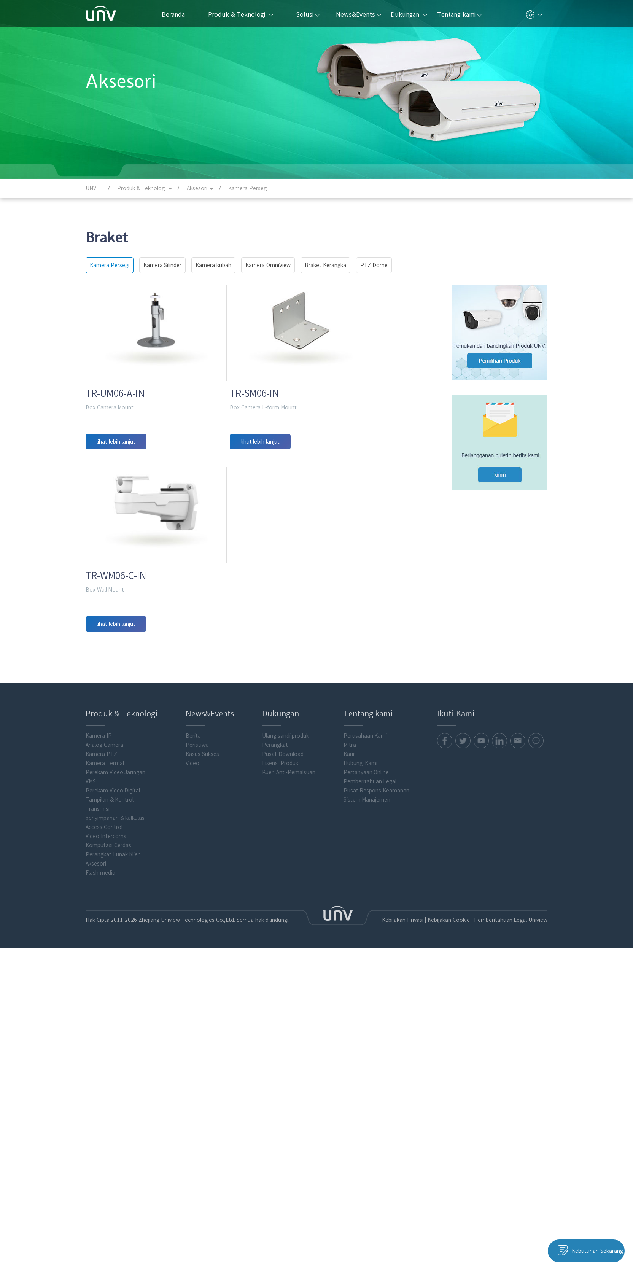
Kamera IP (99, 1006)
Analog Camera (104, 1015)
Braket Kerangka (325, 265)
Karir (349, 1025)
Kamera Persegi (109, 265)
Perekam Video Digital (113, 1061)
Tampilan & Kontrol (110, 1070)
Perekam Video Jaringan (116, 1043)
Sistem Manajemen (367, 1070)
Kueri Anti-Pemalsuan (288, 1043)
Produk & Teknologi (240, 14)
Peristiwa (197, 1015)
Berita (193, 1006)
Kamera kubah (213, 265)
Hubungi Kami (361, 1034)
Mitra (350, 1015)
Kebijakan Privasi (395, 1190)
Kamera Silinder (162, 265)
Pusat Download (283, 1025)
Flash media (100, 1143)
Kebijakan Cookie (443, 1190)
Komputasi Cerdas (108, 1116)
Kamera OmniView (268, 265)
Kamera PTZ (101, 1025)
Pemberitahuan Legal (370, 1052)
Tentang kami (459, 14)
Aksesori (96, 1134)
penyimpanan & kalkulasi (116, 1088)
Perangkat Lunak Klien (113, 1125)
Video (192, 1034)
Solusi (308, 14)
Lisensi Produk (280, 1034)
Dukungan (409, 14)
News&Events (358, 14)
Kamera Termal (105, 1034)
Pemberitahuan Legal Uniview (508, 1190)
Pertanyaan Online (366, 1043)
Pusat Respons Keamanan (377, 1061)
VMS (91, 1052)
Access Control (104, 1098)
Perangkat (275, 1015)
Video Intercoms (106, 1107)
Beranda (173, 14)
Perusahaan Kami (365, 1006)
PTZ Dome (374, 265)
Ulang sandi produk (285, 1006)
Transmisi (98, 1079)
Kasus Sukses (202, 1025)
